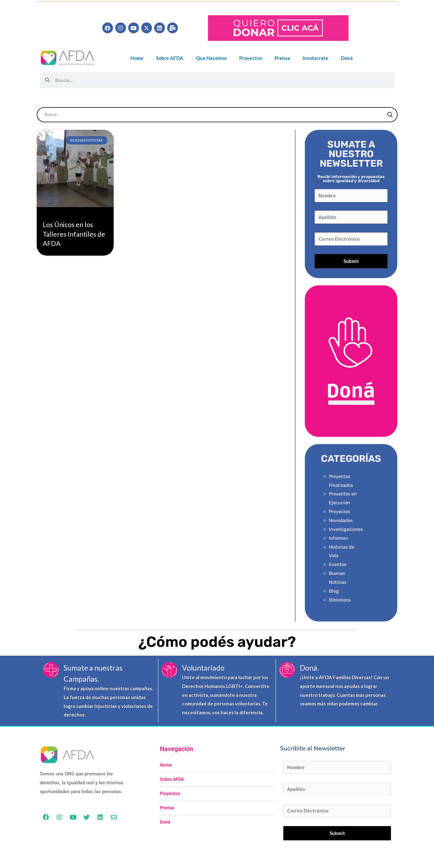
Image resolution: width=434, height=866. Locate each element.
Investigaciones (346, 531)
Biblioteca (340, 601)
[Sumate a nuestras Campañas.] (51, 671)
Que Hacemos (211, 58)
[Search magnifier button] (390, 114)
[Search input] (214, 114)
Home (136, 58)
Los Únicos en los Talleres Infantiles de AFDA (74, 233)
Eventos (338, 566)
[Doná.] (287, 671)
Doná (347, 58)
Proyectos (250, 58)
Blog (334, 592)
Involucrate (315, 58)
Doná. (310, 669)
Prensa (282, 58)
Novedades (341, 522)
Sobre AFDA (169, 58)
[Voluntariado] (169, 671)
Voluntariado (205, 669)
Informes (339, 540)
